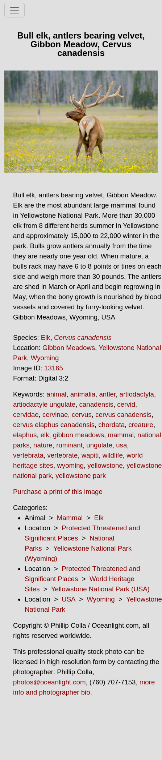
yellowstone (104, 465)
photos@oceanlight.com (49, 682)
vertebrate (62, 455)
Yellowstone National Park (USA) (100, 589)
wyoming (70, 465)
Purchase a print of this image (58, 491)
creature (140, 425)
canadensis (96, 404)
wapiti (90, 455)
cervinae (55, 414)
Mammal (70, 518)
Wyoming (45, 358)
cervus (82, 414)
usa (121, 445)
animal (56, 394)
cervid (126, 404)
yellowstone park (80, 475)
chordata (111, 425)
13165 (53, 368)
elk (45, 435)
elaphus (25, 435)
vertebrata (28, 455)
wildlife (113, 455)
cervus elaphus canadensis (54, 425)
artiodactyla (137, 394)
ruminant (69, 445)
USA (68, 599)
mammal (121, 435)
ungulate (99, 445)
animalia (82, 394)
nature (43, 445)
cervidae (26, 414)
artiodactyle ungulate (44, 404)
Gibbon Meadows (68, 347)
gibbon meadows (78, 435)
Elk (45, 337)
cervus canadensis (123, 414)
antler (107, 394)
